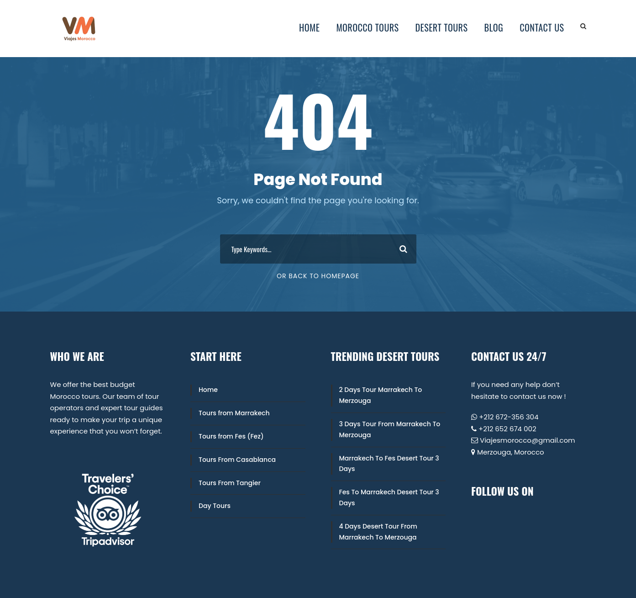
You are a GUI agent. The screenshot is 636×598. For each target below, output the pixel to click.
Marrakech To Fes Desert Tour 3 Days (389, 464)
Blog (493, 27)
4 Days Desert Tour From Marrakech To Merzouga (378, 532)
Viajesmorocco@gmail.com (527, 440)
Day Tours (215, 505)
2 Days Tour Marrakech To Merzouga (380, 395)
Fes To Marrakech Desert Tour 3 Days (389, 497)
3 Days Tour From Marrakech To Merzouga (390, 429)
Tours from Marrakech (234, 413)
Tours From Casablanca (237, 459)
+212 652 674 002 (507, 429)
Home (309, 27)
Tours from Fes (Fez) (231, 436)
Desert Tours (441, 27)
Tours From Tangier (230, 482)
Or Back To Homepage (318, 275)
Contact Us (542, 27)
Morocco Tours (367, 27)
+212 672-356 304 (508, 417)
